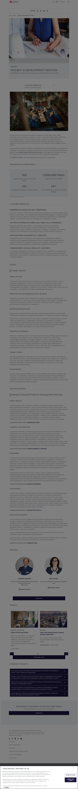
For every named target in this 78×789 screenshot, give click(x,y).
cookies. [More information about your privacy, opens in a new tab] (6, 787)
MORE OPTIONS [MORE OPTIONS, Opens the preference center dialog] (70, 775)
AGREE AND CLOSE (70, 779)
